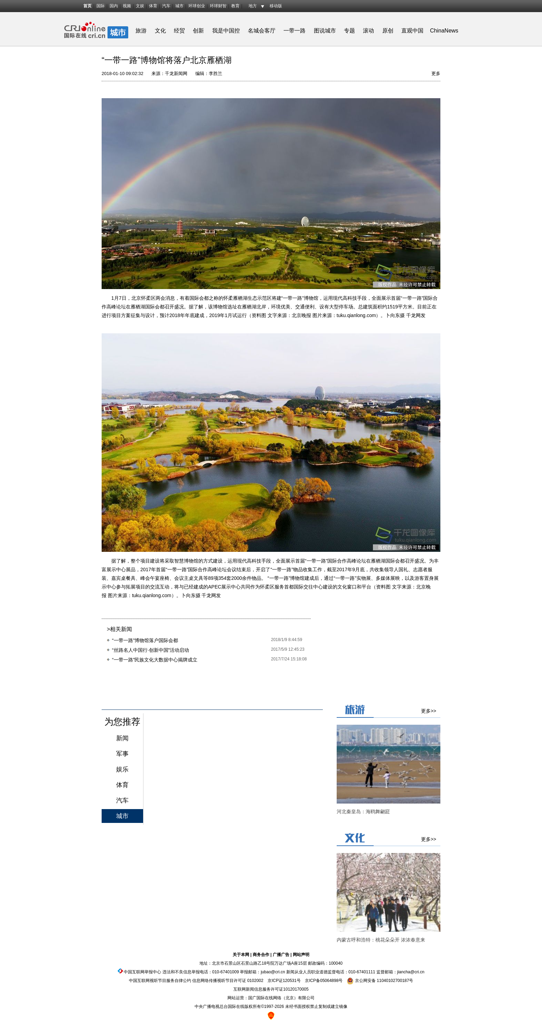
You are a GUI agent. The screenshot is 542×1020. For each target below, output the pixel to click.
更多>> (428, 710)
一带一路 (294, 31)
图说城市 (325, 31)
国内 (114, 5)
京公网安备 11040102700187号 (380, 980)
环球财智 (218, 5)
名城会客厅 (261, 31)
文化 (160, 31)
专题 (349, 31)
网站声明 (301, 954)
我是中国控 (226, 31)
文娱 (140, 5)
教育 (235, 5)
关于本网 (241, 954)
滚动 (368, 31)
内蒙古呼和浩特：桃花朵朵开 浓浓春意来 (381, 940)
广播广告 (281, 954)
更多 (435, 73)
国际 (100, 5)
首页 (87, 5)
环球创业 (196, 5)
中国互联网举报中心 (142, 972)
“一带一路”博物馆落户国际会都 (145, 640)
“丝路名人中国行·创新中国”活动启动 (150, 650)
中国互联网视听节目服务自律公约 (160, 980)
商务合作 (261, 954)
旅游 (141, 31)
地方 (253, 5)
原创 (387, 31)
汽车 (166, 5)
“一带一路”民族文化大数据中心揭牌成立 (154, 659)
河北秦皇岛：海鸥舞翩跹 (363, 811)
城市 (179, 5)
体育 (153, 5)
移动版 (276, 5)
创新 (198, 31)
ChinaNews (444, 31)
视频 (127, 5)
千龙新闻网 (176, 73)
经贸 (181, 31)
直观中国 (412, 31)
